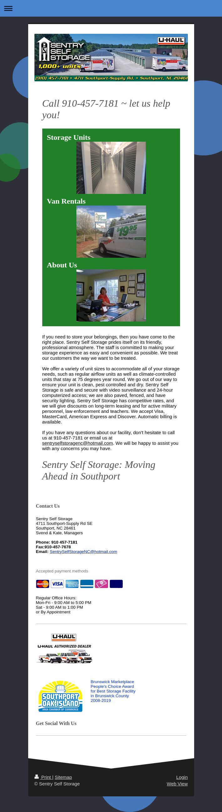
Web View (177, 783)
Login (182, 777)
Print (43, 777)
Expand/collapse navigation (111, 8)
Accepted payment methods (62, 571)
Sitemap (63, 777)
